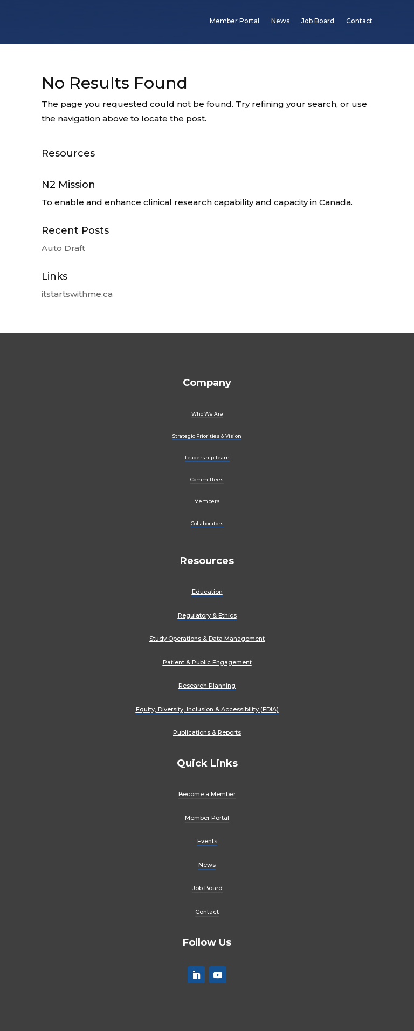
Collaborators (207, 523)
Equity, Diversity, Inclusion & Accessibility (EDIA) (207, 709)
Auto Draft (63, 248)
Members (207, 501)
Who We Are (207, 414)
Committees (207, 480)
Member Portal (234, 21)
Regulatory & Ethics (207, 615)
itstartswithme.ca (77, 294)
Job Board (317, 21)
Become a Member (207, 794)
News (280, 21)
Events (207, 841)
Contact (359, 21)
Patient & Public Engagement (207, 662)
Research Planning (207, 685)
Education (207, 591)
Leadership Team (207, 457)
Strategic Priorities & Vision (207, 436)
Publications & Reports (207, 732)
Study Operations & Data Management (207, 638)
